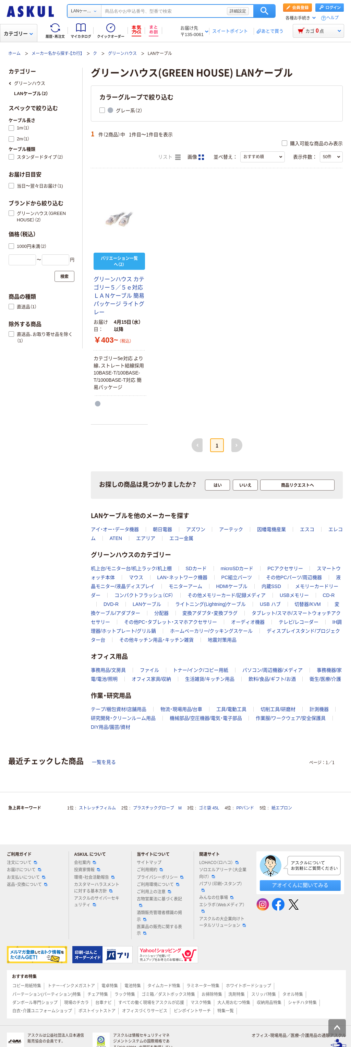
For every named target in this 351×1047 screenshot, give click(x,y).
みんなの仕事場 (216, 897)
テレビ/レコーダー (298, 622)
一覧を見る (104, 762)
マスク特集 (201, 1002)
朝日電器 (162, 529)
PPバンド (245, 808)
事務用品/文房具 (108, 670)
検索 (264, 11)
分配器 (161, 613)
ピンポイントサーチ (192, 1011)
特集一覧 (225, 1011)
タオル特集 (292, 994)
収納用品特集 (269, 1002)
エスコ (307, 529)
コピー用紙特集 (26, 985)
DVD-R (111, 604)
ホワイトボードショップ (248, 985)
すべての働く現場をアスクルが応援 (151, 1002)
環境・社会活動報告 (94, 877)
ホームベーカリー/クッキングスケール (211, 631)
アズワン (195, 529)
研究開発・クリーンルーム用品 (123, 718)
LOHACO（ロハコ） (219, 862)
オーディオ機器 (248, 622)
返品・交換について (27, 884)
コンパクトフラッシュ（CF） (144, 595)
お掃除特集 (212, 994)
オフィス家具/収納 (151, 679)
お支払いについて (26, 877)
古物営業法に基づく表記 (159, 902)
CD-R (329, 595)
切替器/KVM (307, 604)
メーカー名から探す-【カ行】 (57, 53)
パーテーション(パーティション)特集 (46, 994)
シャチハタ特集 (302, 1002)
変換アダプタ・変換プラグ (210, 613)
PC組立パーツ (236, 577)
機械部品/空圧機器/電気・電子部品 (206, 718)
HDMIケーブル (231, 586)
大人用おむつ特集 (233, 1002)
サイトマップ (149, 862)
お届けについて (24, 869)
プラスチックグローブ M (157, 808)
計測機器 (319, 709)
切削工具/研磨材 (278, 709)
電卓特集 (109, 985)
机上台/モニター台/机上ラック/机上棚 (131, 568)
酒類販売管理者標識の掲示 (159, 916)
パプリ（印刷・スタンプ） (220, 887)
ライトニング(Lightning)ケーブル (210, 604)
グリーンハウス (122, 53)
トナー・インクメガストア (71, 985)
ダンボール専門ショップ (35, 1002)
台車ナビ (103, 1002)
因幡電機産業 (271, 529)
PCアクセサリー (285, 568)
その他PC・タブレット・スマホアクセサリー (170, 622)
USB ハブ (270, 604)
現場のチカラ (76, 1002)
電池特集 (132, 985)
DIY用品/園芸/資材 (110, 727)
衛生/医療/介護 (325, 679)
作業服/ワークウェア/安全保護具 (291, 718)
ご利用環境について (158, 884)
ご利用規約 (150, 869)
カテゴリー (18, 33)
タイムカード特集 (163, 985)
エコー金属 (181, 538)
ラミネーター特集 (202, 985)
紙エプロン (281, 808)
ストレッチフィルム (97, 808)
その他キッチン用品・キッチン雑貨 (156, 640)
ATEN (116, 538)
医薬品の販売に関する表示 (159, 930)
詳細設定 (238, 11)
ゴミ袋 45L (209, 808)
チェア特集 (97, 994)
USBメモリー (294, 595)
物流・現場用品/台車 (181, 709)
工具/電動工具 (231, 709)
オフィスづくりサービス (144, 1011)
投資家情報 (87, 869)
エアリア (145, 538)
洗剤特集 (236, 994)
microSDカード (237, 568)
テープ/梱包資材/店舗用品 (118, 709)
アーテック (231, 529)
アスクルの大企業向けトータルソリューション (222, 922)
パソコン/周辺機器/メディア (272, 670)
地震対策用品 (222, 640)
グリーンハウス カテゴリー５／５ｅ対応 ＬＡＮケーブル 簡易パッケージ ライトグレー (119, 295)
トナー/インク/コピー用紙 (200, 670)
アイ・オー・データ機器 (115, 529)
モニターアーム (185, 586)
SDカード (195, 568)
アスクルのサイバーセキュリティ (96, 901)
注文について (22, 862)
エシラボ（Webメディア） (221, 907)
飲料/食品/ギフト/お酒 (272, 679)
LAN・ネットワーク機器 (182, 577)
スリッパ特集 (263, 994)
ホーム (14, 53)
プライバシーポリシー (160, 877)
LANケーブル (147, 604)
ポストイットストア (97, 1011)
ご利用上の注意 (154, 891)
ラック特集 (124, 994)
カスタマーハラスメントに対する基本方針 (96, 888)
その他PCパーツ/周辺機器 (294, 577)
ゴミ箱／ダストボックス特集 (168, 994)
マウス (136, 577)
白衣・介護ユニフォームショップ (42, 1011)
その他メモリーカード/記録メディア (226, 595)
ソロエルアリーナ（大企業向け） (222, 873)
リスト (169, 157)
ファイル (149, 670)
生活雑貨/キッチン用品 (209, 679)
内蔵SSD (271, 586)
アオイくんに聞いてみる (300, 885)
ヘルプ (332, 18)
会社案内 (85, 862)
